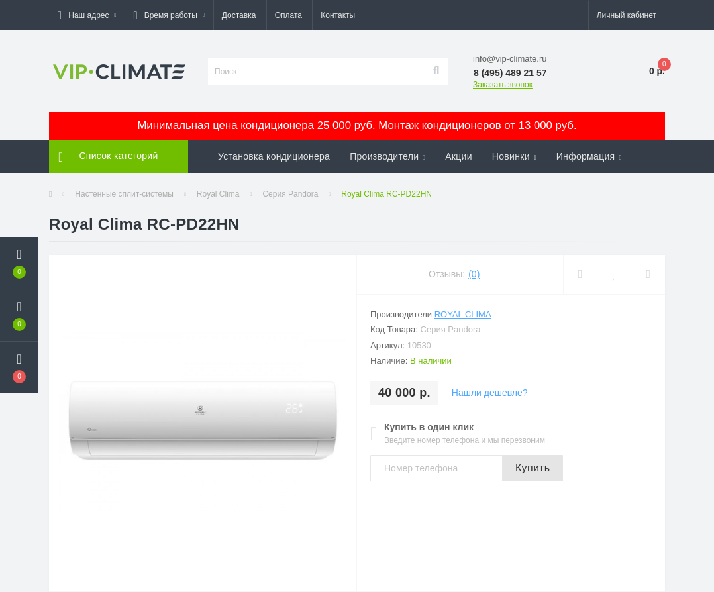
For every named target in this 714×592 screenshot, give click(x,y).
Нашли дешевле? (490, 392)
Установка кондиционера (274, 156)
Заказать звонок (503, 84)
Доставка (239, 15)
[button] (87, 15)
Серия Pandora (290, 194)
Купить (532, 467)
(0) (474, 274)
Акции (458, 156)
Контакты (338, 15)
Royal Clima (218, 194)
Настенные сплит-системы (124, 194)
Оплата (288, 15)
